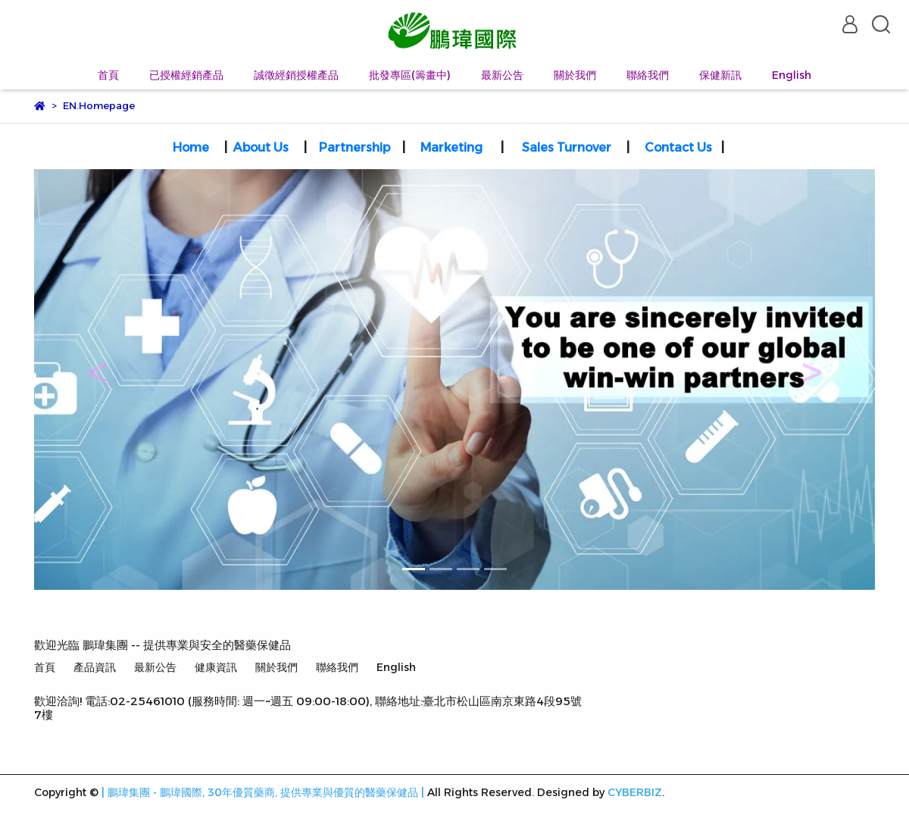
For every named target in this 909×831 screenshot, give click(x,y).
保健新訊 (720, 75)
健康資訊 (216, 667)
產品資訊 (94, 667)
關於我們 (575, 75)
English (791, 75)
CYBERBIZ (635, 792)
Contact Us (678, 147)
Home (191, 147)
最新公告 (502, 75)
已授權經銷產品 (186, 75)
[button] (97, 379)
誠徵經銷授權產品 (296, 75)
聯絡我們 (647, 75)
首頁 (108, 75)
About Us (261, 147)
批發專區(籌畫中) (410, 75)
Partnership (356, 147)
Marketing (451, 147)
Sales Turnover (566, 147)
